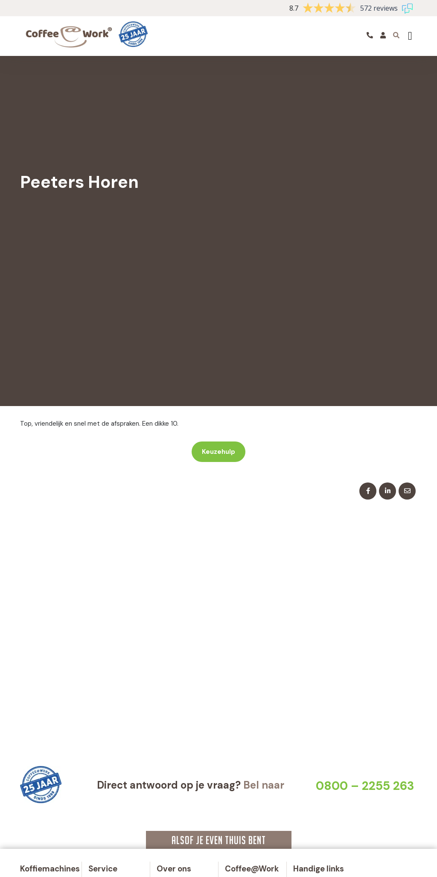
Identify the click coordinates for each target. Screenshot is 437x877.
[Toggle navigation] (410, 36)
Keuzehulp (218, 451)
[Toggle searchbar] (396, 35)
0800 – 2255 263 (365, 786)
